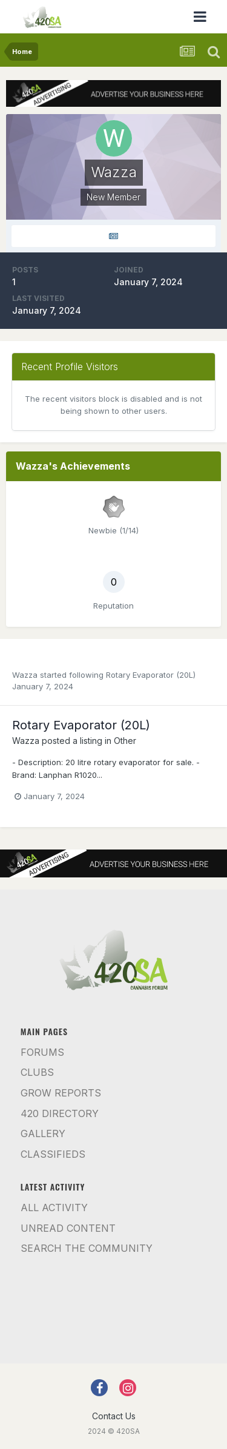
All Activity (54, 1207)
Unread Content (68, 1228)
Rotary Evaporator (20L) (151, 675)
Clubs (37, 1072)
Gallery (43, 1133)
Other (125, 740)
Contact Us (114, 1416)
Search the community (87, 1248)
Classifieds (53, 1154)
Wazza (25, 675)
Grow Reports (61, 1093)
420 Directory (60, 1113)
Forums (42, 1052)
